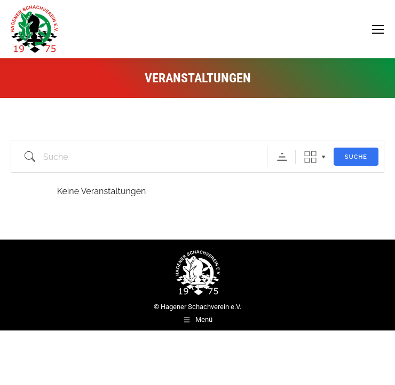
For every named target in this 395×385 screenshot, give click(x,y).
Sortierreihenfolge (282, 157)
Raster (310, 157)
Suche (356, 156)
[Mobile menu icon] (378, 29)
